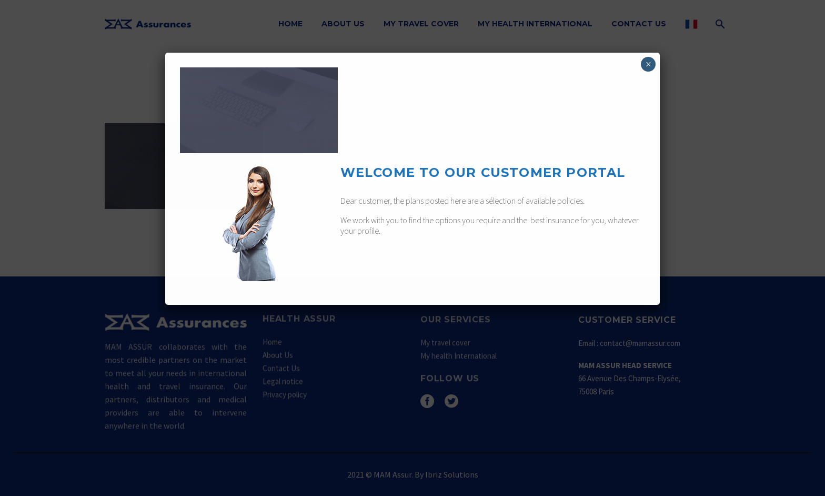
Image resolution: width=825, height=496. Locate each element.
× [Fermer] (648, 64)
